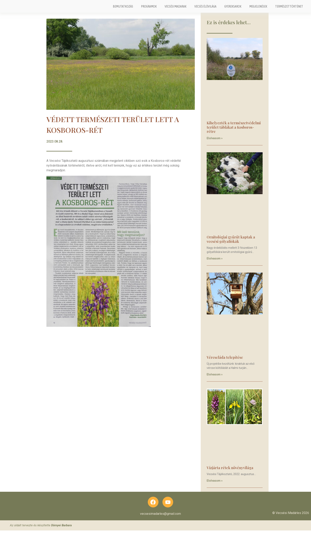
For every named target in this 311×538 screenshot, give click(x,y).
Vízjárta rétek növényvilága (230, 474)
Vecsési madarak (175, 10)
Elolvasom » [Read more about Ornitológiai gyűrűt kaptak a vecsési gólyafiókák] (215, 265)
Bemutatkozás (123, 10)
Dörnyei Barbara (61, 533)
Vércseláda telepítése (225, 364)
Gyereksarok (232, 10)
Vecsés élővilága (205, 10)
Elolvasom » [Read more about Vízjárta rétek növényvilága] (215, 487)
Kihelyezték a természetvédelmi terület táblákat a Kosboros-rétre (234, 133)
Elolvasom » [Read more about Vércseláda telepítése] (215, 381)
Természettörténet (289, 10)
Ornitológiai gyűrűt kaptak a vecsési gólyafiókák (231, 245)
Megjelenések (258, 10)
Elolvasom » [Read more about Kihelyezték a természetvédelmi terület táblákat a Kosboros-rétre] (215, 144)
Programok (149, 10)
